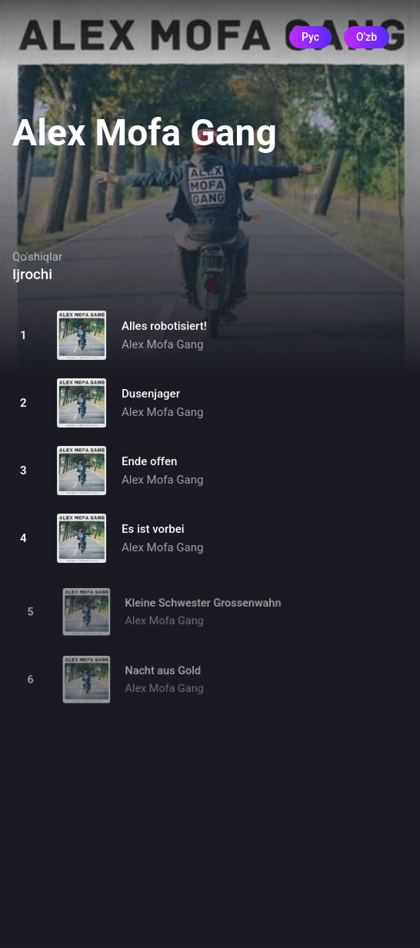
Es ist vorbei (153, 529)
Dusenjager (151, 394)
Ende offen (149, 461)
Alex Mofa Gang (162, 344)
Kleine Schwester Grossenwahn (203, 607)
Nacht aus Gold (165, 675)
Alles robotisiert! (164, 326)
